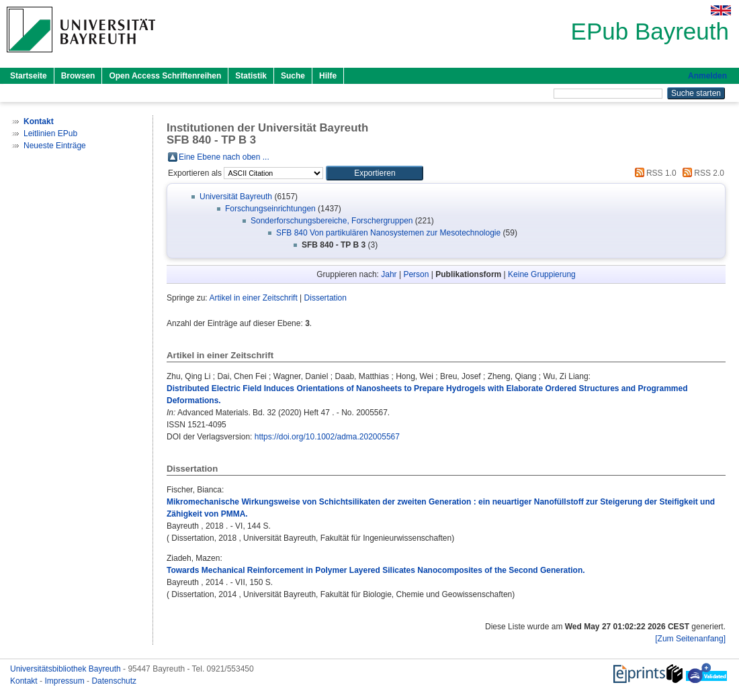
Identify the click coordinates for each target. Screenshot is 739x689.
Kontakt (25, 681)
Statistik (251, 76)
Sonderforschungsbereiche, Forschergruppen (331, 220)
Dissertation (325, 298)
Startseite (28, 76)
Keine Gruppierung (542, 274)
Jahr (388, 274)
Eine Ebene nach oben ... (224, 157)
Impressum (65, 681)
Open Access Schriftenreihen (165, 76)
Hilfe (328, 76)
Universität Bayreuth (236, 196)
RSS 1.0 (654, 173)
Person (416, 274)
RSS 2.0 (701, 173)
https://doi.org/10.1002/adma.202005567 (327, 436)
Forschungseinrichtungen (270, 208)
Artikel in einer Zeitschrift (253, 298)
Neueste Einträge (55, 145)
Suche (293, 76)
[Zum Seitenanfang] (690, 638)
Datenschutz (113, 681)
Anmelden (707, 76)
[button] (374, 173)
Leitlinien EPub (50, 133)
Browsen (78, 76)
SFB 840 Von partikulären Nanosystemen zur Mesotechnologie (388, 232)
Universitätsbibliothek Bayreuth (66, 669)
